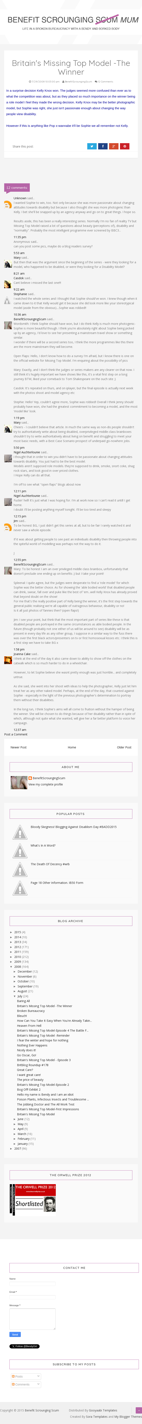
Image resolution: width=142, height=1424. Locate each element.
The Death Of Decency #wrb (50, 864)
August (23, 991)
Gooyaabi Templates (103, 1410)
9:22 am (19, 289)
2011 (18, 952)
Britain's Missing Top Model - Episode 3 (44, 1060)
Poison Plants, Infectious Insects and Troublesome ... (53, 1099)
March (22, 1134)
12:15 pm (20, 516)
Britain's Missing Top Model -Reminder (43, 1035)
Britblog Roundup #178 (32, 1065)
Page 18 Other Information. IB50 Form (57, 883)
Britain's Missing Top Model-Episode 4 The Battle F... (53, 1030)
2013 (18, 942)
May (21, 1124)
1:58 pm (19, 649)
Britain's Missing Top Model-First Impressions (48, 1109)
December (25, 971)
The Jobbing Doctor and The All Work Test (45, 1104)
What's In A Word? (43, 845)
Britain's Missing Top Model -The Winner (44, 1006)
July (20, 996)
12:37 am (20, 730)
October (24, 981)
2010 (18, 957)
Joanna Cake (22, 654)
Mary (17, 258)
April (21, 1129)
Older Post (124, 747)
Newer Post (18, 747)
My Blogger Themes (128, 1417)
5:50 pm (19, 448)
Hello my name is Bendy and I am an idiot (45, 1094)
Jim (16, 521)
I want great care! (29, 1075)
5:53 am (19, 253)
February (24, 1139)
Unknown (20, 198)
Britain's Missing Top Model (36, 1114)
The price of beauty (30, 1080)
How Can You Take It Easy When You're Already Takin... (54, 1021)
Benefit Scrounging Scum (42, 1410)
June (21, 1119)
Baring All (23, 1001)
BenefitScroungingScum (30, 319)
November (25, 976)
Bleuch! (22, 1016)
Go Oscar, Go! (26, 1055)
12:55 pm (20, 560)
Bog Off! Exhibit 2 (28, 1089)
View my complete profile (46, 784)
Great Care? (25, 1070)
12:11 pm (20, 491)
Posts (17, 1376)
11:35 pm (20, 237)
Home (72, 747)
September (25, 986)
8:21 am (19, 273)
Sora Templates (97, 1417)
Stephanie (20, 294)
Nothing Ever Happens (32, 1045)
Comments (21, 1384)
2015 (18, 932)
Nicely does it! (26, 1050)
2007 (18, 1148)
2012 (18, 947)
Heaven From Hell (29, 1026)
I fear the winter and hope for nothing (42, 1040)
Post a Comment (15, 734)
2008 (18, 967)
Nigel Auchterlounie (27, 452)
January (23, 1144)
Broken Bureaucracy (31, 1011)
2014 (18, 937)
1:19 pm (19, 418)
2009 (18, 962)
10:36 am (20, 314)
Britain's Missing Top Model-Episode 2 (43, 1085)
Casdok (19, 278)
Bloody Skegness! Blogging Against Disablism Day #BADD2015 (74, 827)
